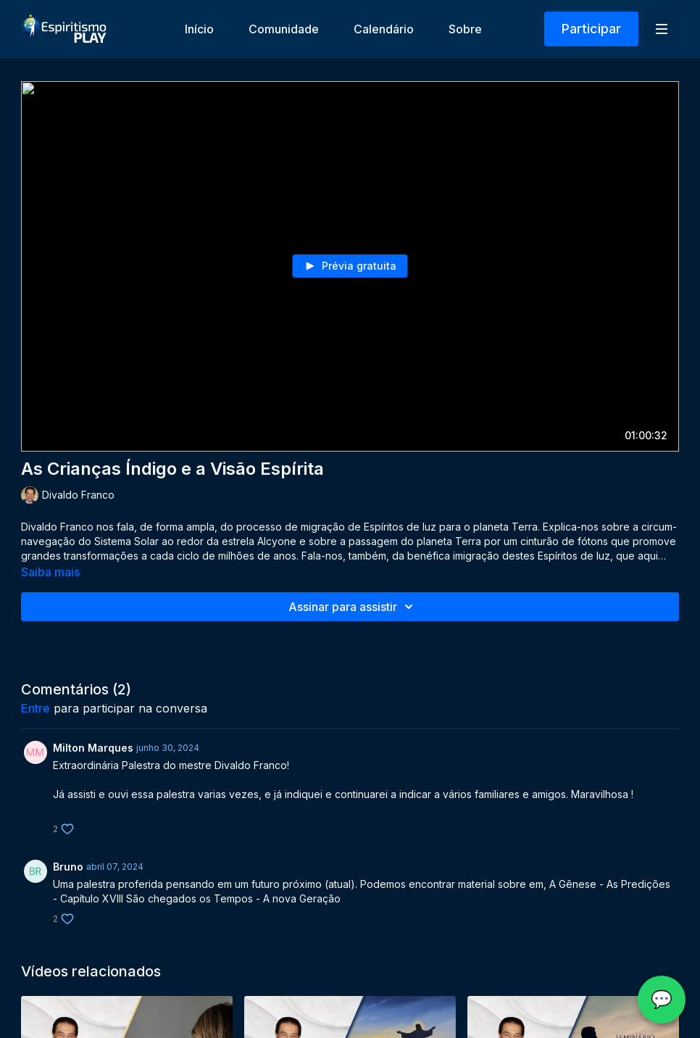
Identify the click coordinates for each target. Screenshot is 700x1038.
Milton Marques (93, 748)
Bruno (68, 866)
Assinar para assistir (352, 606)
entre (35, 708)
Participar (591, 28)
